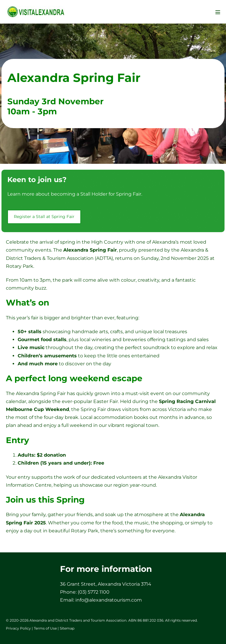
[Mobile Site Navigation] (217, 12)
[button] (44, 217)
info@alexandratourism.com (108, 600)
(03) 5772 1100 (93, 592)
